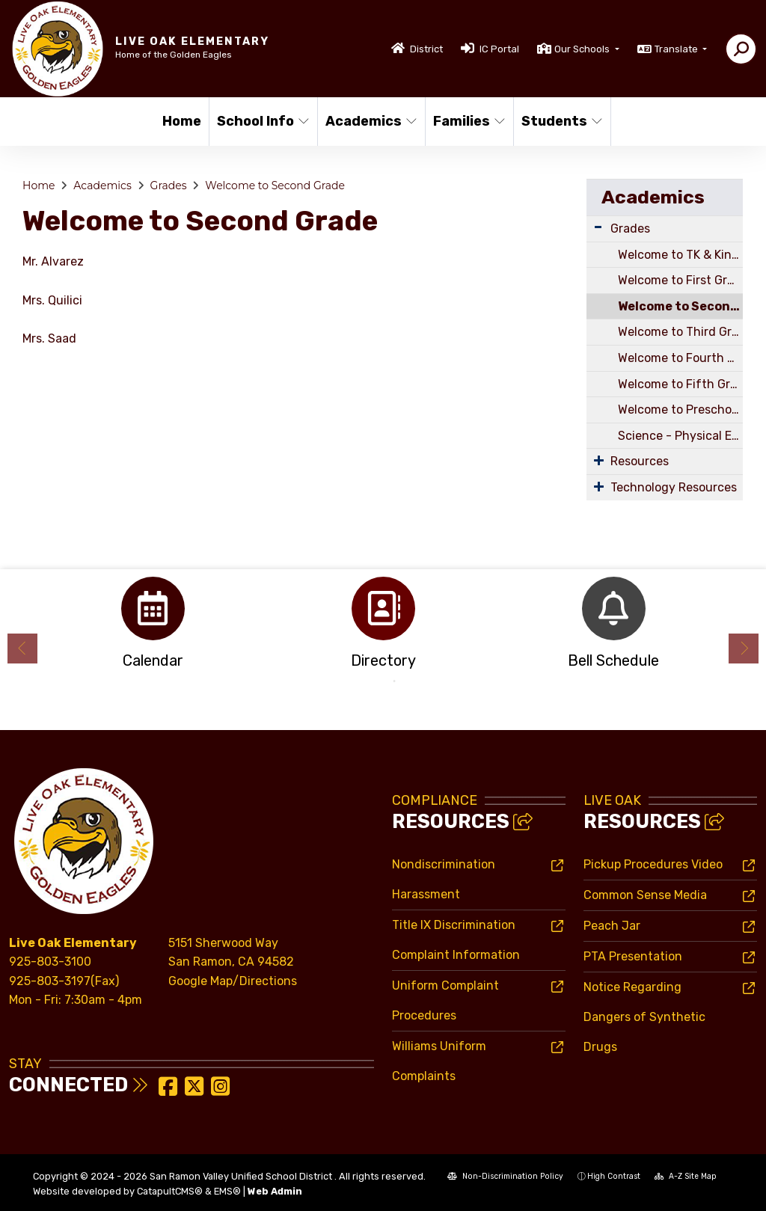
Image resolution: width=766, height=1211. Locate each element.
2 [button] (394, 681)
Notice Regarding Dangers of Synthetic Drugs (644, 1017)
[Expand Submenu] (598, 227)
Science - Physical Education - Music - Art (680, 436)
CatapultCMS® (170, 1191)
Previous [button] (22, 648)
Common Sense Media (645, 895)
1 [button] (371, 681)
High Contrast (613, 1176)
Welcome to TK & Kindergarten (680, 255)
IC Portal (499, 49)
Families (468, 121)
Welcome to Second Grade (275, 185)
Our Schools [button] (583, 49)
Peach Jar (611, 926)
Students (561, 121)
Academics (369, 121)
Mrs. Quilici (53, 300)
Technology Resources (673, 487)
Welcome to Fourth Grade (680, 358)
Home (181, 121)
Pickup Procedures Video (653, 864)
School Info (262, 121)
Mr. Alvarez (53, 261)
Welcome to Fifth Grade (680, 384)
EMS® (227, 1191)
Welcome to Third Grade (680, 332)
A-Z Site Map (686, 1176)
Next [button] (744, 648)
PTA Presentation (632, 956)
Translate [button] (677, 49)
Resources (639, 461)
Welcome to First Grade (680, 280)
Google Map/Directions (232, 981)
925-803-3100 (50, 961)
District (426, 49)
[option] (152, 627)
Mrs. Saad (50, 338)
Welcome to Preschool (679, 409)
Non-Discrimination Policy (505, 1176)
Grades (168, 185)
